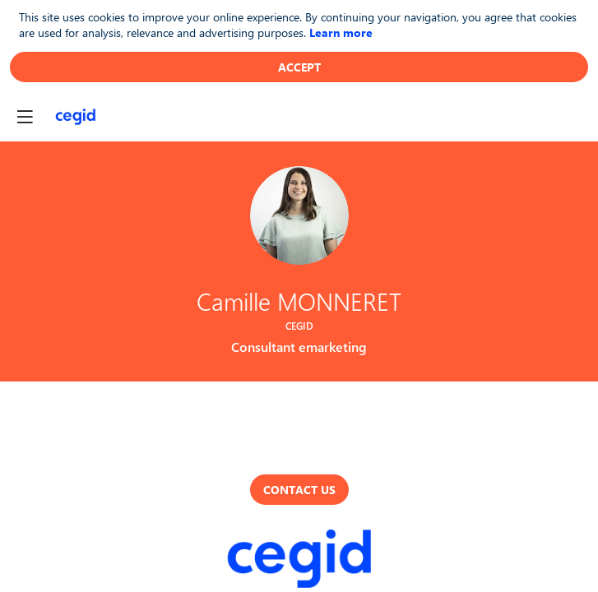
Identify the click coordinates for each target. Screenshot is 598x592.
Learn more (341, 32)
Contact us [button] (299, 489)
